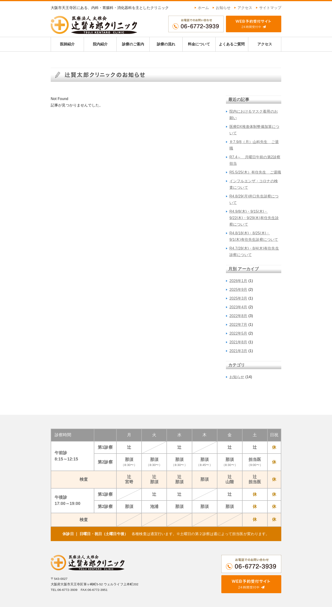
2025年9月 (238, 290)
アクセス (243, 8)
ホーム (201, 8)
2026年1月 (238, 281)
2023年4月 (238, 307)
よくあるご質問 (232, 44)
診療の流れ (166, 44)
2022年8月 (238, 316)
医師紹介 (67, 44)
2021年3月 (238, 351)
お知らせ (221, 8)
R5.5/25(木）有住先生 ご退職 (255, 172)
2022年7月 (238, 325)
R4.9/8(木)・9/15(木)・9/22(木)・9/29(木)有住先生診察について (254, 217)
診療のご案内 (133, 44)
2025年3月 (238, 298)
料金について (199, 44)
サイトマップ (268, 8)
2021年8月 (238, 342)
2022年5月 (238, 333)
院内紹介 (100, 44)
